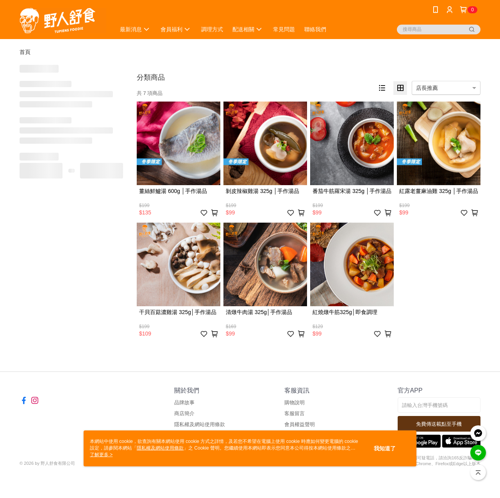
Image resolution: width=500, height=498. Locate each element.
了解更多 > (101, 454)
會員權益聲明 (299, 424)
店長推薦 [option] (427, 88)
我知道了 (385, 448)
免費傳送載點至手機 (439, 424)
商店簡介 (184, 413)
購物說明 (294, 402)
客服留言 (294, 413)
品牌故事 (184, 402)
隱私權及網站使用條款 (199, 424)
